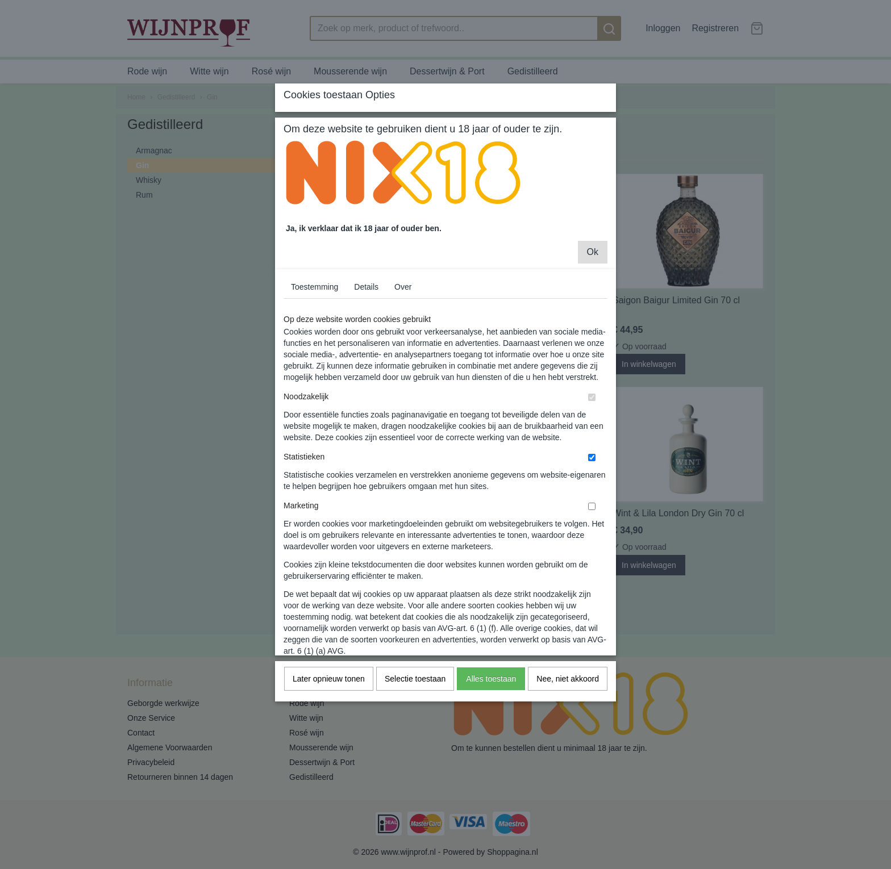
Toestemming (314, 363)
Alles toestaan (491, 755)
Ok (592, 328)
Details (366, 363)
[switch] (592, 474)
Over (402, 363)
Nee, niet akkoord (567, 755)
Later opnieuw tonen (329, 755)
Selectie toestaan (415, 755)
